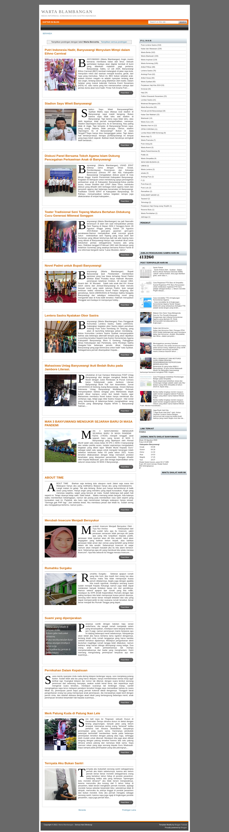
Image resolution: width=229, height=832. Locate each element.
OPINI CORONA (147, 129)
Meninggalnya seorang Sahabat (165, 343)
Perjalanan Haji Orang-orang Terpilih (155, 206)
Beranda (82, 810)
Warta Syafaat (146, 82)
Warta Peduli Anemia (149, 151)
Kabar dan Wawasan (149, 49)
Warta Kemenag (147, 63)
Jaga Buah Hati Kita (160, 410)
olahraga (144, 217)
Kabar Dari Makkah (148, 114)
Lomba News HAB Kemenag (152, 133)
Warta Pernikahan (148, 213)
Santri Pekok (158, 267)
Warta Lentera (146, 169)
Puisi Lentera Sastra (149, 45)
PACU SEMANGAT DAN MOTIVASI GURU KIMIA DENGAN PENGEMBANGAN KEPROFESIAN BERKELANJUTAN (167, 361)
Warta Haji (145, 136)
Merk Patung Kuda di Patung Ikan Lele (72, 713)
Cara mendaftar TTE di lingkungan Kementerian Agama (166, 299)
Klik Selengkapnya (146, 466)
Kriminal (144, 89)
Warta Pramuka (147, 140)
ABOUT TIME (54, 477)
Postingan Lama (129, 810)
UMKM (143, 166)
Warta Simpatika (147, 158)
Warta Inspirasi (147, 60)
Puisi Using (145, 144)
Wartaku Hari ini (147, 125)
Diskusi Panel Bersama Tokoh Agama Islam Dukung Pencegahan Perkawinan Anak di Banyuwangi (82, 157)
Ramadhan (145, 191)
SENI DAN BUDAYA (149, 162)
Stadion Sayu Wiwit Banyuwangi (68, 103)
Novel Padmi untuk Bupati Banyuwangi (73, 265)
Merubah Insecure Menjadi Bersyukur (72, 520)
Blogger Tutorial (181, 825)
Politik (143, 155)
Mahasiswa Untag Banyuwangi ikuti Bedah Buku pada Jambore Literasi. (84, 367)
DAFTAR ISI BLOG (51, 22)
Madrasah (145, 118)
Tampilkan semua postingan (114, 42)
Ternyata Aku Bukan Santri (64, 763)
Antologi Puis (146, 177)
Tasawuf (144, 199)
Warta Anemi (146, 147)
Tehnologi (144, 202)
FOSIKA (142, 432)
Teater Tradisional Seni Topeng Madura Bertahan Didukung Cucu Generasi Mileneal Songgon (87, 213)
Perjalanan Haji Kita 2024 (151, 85)
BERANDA (47, 33)
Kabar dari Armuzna (160, 328)
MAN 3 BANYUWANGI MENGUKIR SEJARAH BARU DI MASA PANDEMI (88, 423)
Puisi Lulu (145, 188)
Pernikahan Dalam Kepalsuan (66, 670)
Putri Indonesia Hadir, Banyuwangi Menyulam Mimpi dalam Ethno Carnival (87, 51)
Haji (142, 93)
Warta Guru (145, 122)
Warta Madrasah (147, 56)
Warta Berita (146, 52)
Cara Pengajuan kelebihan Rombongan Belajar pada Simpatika (168, 378)
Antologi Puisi (146, 74)
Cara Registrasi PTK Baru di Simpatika (168, 283)
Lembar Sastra (146, 100)
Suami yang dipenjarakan (63, 618)
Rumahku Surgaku (58, 568)
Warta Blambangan (67, 11)
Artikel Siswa (146, 78)
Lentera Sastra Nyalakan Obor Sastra (71, 315)
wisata (143, 173)
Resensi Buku (146, 210)
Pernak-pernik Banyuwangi (151, 111)
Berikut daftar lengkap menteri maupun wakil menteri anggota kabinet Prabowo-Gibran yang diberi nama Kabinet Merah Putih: (168, 395)
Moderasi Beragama (149, 103)
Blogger (184, 828)
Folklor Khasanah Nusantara (152, 96)
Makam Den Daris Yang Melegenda (166, 313)
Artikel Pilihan (146, 67)
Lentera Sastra (146, 71)
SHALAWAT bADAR (148, 195)
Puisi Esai (145, 184)
